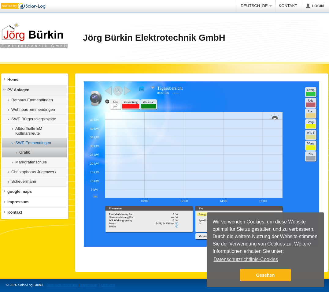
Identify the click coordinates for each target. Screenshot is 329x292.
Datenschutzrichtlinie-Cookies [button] (245, 259)
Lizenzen (108, 285)
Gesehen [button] (265, 275)
